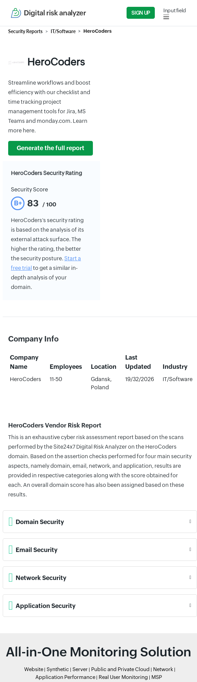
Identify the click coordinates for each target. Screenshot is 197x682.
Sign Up (140, 13)
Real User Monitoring (123, 677)
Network (163, 669)
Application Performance (65, 677)
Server (80, 669)
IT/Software (63, 31)
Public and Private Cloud (120, 669)
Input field (174, 10)
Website (33, 669)
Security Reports (25, 31)
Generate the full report (50, 148)
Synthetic (58, 669)
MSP (156, 677)
